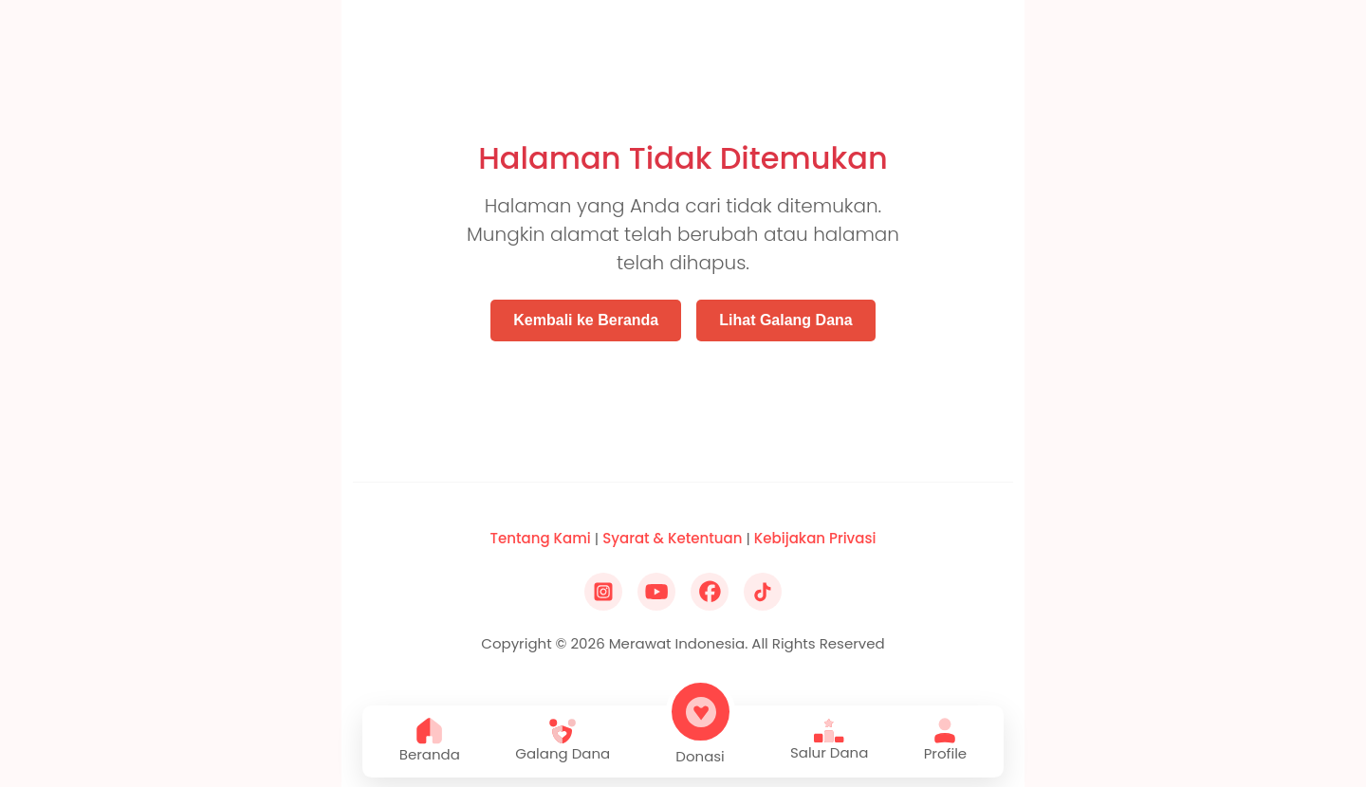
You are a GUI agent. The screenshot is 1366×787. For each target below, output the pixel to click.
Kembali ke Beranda (585, 320)
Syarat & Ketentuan (672, 538)
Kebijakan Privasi (815, 538)
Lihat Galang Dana (785, 320)
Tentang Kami (540, 538)
